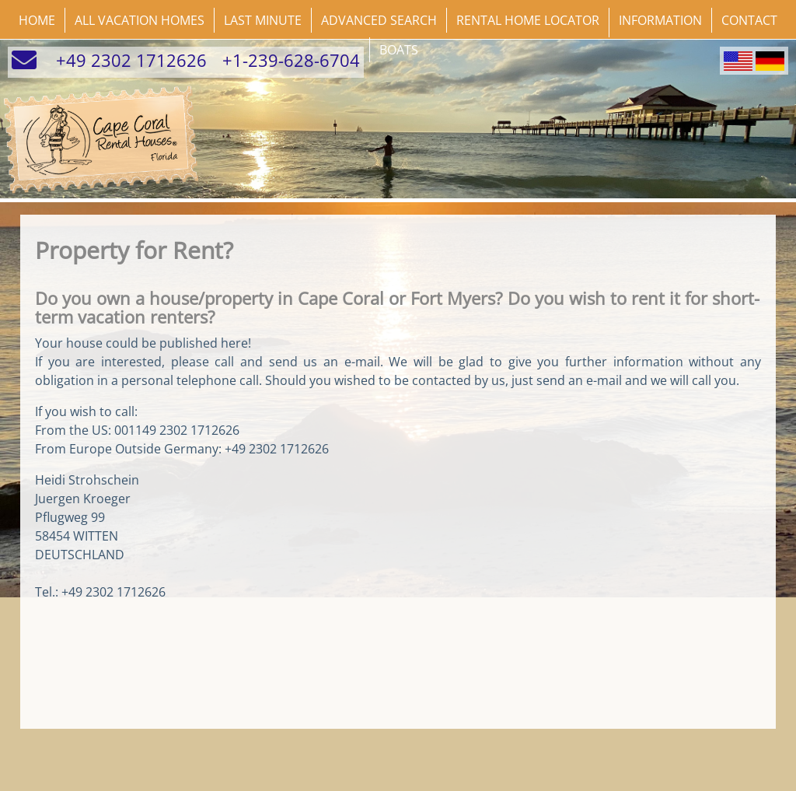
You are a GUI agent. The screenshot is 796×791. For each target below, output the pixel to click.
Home (37, 20)
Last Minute (263, 20)
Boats (398, 49)
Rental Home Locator (527, 20)
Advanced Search (379, 20)
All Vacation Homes (139, 20)
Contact (749, 20)
